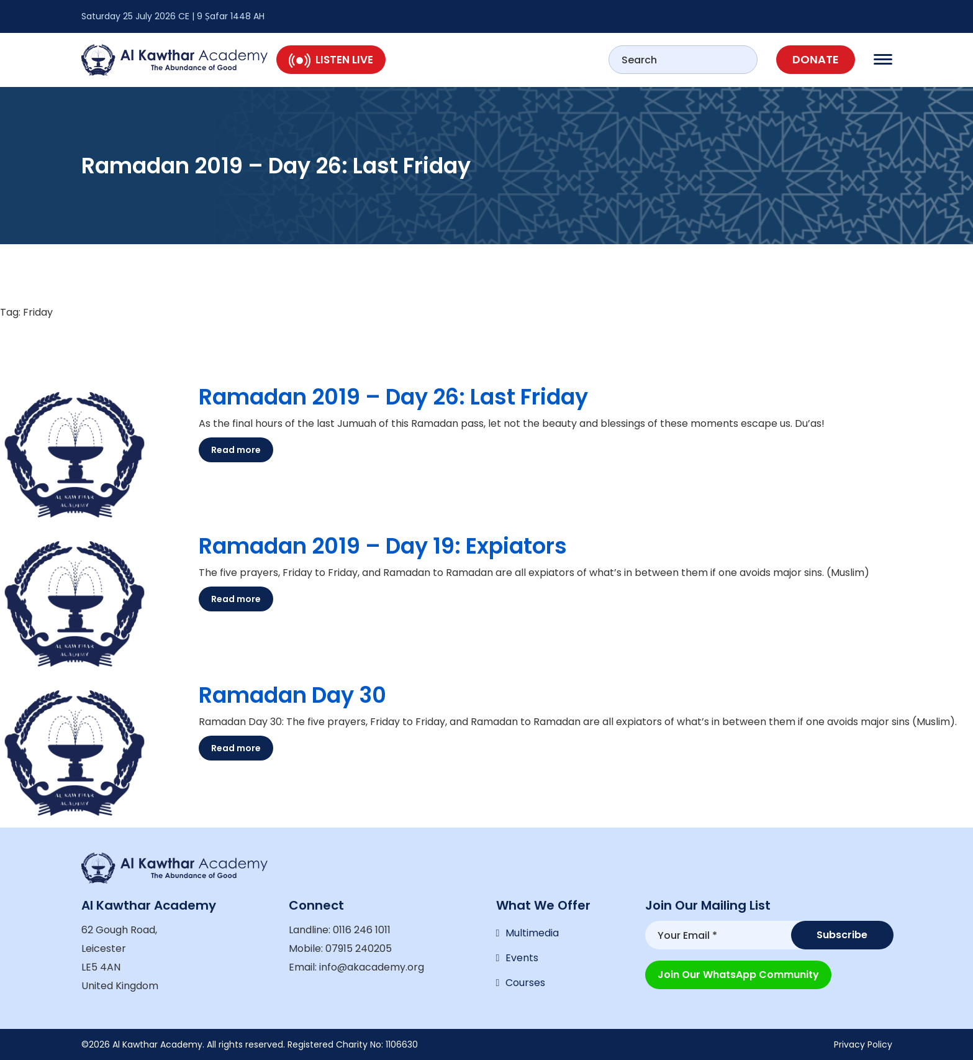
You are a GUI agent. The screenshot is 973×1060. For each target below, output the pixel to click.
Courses (525, 982)
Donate (815, 59)
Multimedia (532, 933)
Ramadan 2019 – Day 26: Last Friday (393, 397)
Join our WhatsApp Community (738, 974)
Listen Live (331, 59)
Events (521, 958)
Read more (236, 450)
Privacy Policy (863, 1044)
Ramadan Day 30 (292, 695)
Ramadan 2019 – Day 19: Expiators (383, 546)
